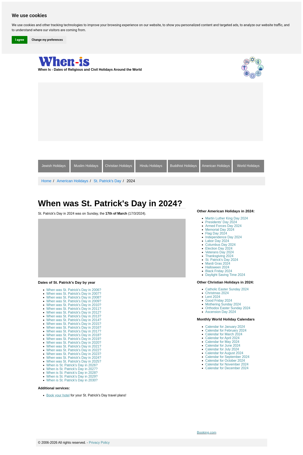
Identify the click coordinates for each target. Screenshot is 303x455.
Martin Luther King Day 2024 (226, 218)
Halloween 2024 (217, 267)
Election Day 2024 (218, 248)
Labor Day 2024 (217, 241)
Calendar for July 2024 (222, 349)
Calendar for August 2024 (224, 353)
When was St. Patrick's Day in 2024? (73, 357)
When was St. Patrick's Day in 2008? (73, 297)
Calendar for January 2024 (225, 326)
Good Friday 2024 (218, 300)
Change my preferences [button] (47, 39)
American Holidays (216, 166)
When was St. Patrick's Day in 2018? (73, 335)
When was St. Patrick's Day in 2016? (73, 327)
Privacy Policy (99, 442)
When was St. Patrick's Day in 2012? (73, 312)
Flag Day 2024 (216, 233)
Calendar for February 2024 (226, 330)
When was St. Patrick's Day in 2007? (73, 293)
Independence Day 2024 (223, 237)
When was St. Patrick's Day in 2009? (73, 301)
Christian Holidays (118, 166)
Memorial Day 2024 (219, 229)
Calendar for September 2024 (227, 357)
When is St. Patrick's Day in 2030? (72, 380)
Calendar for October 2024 (225, 360)
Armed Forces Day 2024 (223, 226)
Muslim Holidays (86, 166)
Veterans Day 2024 (219, 252)
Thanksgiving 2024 (219, 256)
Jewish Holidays (54, 166)
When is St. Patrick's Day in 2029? (72, 376)
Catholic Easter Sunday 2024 (227, 289)
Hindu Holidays (151, 166)
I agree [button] (19, 39)
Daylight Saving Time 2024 (225, 275)
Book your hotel (58, 395)
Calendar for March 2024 (223, 334)
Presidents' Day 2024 (221, 222)
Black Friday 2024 (218, 271)
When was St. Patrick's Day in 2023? (73, 354)
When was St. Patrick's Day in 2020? (73, 342)
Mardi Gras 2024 (217, 263)
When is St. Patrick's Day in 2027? (72, 369)
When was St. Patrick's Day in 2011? (73, 308)
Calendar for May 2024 (222, 341)
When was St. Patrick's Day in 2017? (73, 331)
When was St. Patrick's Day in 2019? (73, 339)
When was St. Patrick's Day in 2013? (73, 316)
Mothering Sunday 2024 (223, 304)
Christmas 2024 (217, 293)
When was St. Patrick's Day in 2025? (73, 361)
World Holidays (248, 166)
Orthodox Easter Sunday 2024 (227, 308)
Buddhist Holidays (183, 166)
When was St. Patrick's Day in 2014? (73, 320)
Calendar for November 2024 (226, 364)
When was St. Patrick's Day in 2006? (73, 290)
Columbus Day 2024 (220, 244)
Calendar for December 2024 (226, 368)
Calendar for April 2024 (222, 338)
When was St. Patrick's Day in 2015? (73, 324)
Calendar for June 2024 (222, 345)
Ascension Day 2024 (220, 312)
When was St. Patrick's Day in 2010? (73, 305)
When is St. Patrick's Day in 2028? (72, 372)
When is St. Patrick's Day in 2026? (72, 365)
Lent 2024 (212, 297)
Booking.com (206, 432)
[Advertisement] (150, 111)
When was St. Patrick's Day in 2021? (73, 346)
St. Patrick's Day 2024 (221, 259)
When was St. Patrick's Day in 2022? (73, 350)
